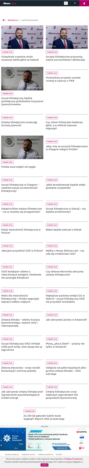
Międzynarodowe (34, 88)
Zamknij (44, 465)
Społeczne (81, 136)
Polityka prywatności (45, 454)
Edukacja (82, 67)
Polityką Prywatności (73, 459)
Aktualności (13, 20)
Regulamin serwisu (29, 454)
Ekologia (37, 46)
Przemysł (37, 156)
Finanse (38, 285)
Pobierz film (7, 52)
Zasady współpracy (12, 454)
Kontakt (59, 454)
